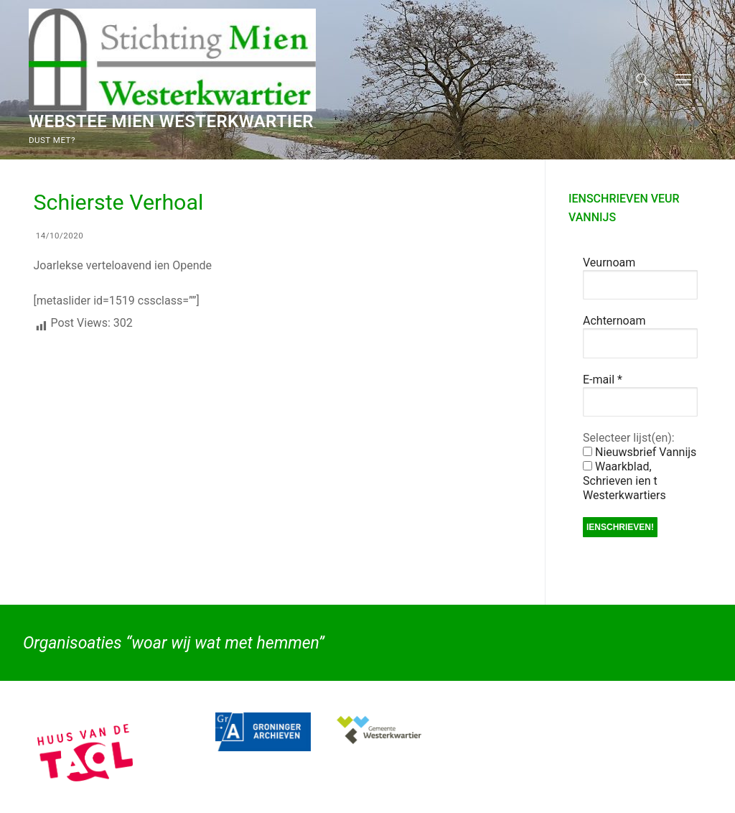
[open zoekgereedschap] (642, 79)
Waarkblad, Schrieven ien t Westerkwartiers (624, 481)
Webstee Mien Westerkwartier (171, 121)
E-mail (602, 379)
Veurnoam (609, 262)
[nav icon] (683, 80)
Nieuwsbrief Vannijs (639, 452)
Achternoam (614, 320)
